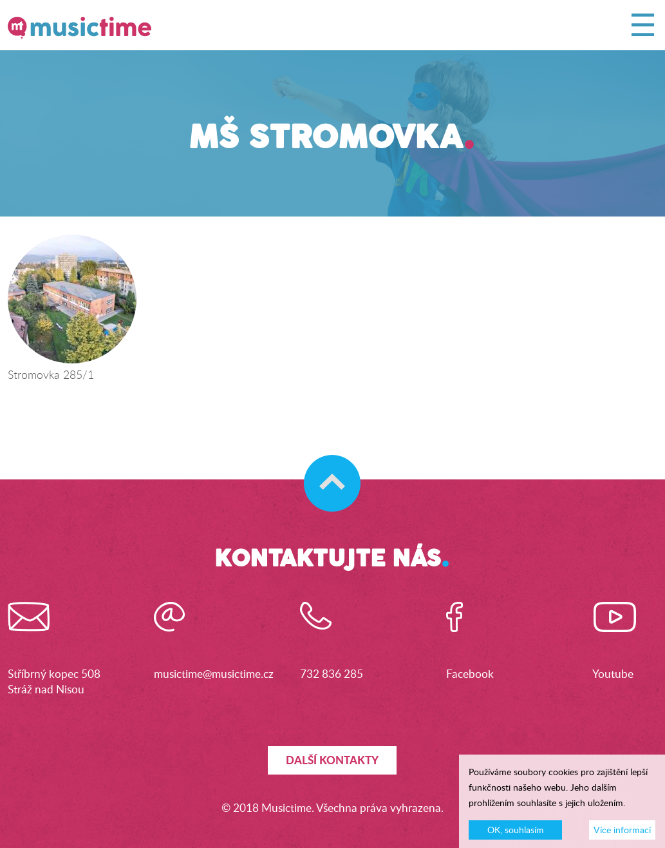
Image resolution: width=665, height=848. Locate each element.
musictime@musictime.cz (214, 674)
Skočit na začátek (326, 470)
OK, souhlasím (515, 833)
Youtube (612, 674)
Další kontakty (332, 760)
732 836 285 (331, 674)
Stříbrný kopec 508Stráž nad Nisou (54, 681)
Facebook (470, 674)
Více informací (622, 833)
